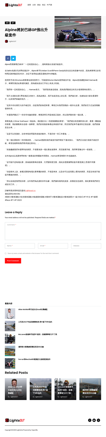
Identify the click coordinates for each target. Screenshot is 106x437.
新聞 (29, 5)
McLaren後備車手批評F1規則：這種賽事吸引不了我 (37, 334)
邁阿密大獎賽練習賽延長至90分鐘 (31, 347)
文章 (34, 5)
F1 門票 (49, 5)
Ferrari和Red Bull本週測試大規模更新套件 (34, 359)
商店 (43, 5)
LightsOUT (14, 397)
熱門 (13, 23)
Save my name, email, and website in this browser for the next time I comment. (33, 253)
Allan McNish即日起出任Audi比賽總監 (33, 309)
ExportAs (35, 430)
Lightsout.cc (30, 190)
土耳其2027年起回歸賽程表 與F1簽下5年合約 (35, 322)
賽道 (39, 5)
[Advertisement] (53, 284)
